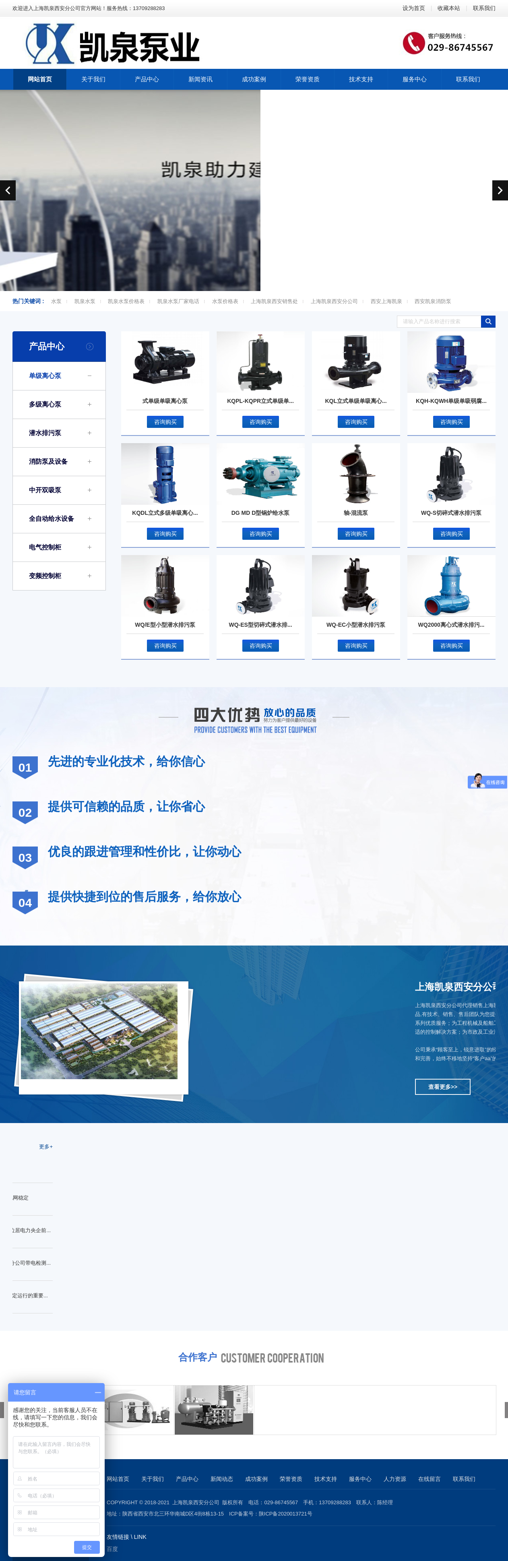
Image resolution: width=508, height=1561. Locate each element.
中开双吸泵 (45, 490)
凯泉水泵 (84, 301)
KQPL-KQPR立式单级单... (260, 401)
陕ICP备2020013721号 (285, 1514)
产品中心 (46, 346)
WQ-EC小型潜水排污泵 (355, 625)
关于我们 (152, 1479)
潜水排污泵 (45, 432)
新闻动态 (222, 1479)
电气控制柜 (45, 547)
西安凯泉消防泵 (433, 301)
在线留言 (429, 1479)
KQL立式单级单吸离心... (355, 401)
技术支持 (325, 1479)
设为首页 (414, 8)
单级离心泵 (45, 375)
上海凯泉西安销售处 (274, 301)
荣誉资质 (291, 1479)
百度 (112, 1549)
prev (8, 190)
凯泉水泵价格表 (126, 301)
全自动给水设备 (51, 518)
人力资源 (395, 1479)
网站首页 (118, 1479)
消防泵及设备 (48, 461)
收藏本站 (449, 8)
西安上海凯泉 (386, 301)
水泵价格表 (225, 301)
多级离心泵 (45, 404)
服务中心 (360, 1479)
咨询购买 (165, 422)
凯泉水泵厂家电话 (178, 301)
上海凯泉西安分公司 (334, 301)
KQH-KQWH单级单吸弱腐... (451, 401)
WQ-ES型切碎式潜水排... (260, 625)
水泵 (56, 301)
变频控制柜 (45, 575)
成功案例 (256, 1479)
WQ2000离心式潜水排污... (451, 625)
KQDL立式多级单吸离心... (165, 513)
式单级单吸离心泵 (165, 401)
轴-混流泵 (356, 513)
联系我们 (484, 8)
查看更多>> (442, 1087)
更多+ (46, 1147)
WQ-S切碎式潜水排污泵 (451, 513)
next (500, 190)
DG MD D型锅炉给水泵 (260, 513)
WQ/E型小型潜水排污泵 (165, 625)
